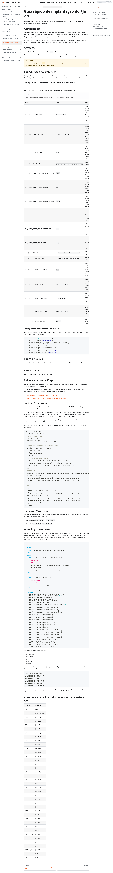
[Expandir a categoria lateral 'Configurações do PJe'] (20, 55)
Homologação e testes (98, 33)
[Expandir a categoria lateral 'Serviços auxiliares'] (20, 49)
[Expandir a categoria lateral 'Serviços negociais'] (20, 47)
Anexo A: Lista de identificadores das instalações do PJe (101, 36)
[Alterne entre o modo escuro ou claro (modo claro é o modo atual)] (93, 2)
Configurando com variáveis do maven (101, 19)
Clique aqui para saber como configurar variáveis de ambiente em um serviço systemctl (50, 97)
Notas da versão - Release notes (11, 60)
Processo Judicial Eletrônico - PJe (11, 6)
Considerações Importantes (100, 28)
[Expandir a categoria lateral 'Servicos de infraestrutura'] (20, 52)
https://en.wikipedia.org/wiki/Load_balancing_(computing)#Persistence (46, 399)
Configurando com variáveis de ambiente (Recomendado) (101, 15)
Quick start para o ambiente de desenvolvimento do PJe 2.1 (11, 34)
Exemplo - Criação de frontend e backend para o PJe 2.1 (11, 39)
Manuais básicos (6, 9)
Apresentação (96, 7)
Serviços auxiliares (7, 49)
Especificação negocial (8, 19)
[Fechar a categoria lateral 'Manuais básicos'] (20, 9)
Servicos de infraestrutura (9, 52)
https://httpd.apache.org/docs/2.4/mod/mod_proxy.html (42, 395)
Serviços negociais (7, 47)
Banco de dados (96, 22)
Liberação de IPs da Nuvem (100, 31)
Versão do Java (96, 24)
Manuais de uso (6, 58)
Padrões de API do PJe (8, 21)
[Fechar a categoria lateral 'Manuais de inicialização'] (20, 27)
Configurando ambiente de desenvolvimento (10, 30)
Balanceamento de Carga (98, 26)
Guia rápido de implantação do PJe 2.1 (11, 43)
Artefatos (95, 10)
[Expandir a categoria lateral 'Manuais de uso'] (20, 57)
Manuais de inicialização (9, 27)
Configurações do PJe (8, 55)
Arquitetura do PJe (7, 12)
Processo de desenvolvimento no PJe (11, 15)
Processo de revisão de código (11, 24)
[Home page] (25, 7)
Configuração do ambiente (99, 12)
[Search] (104, 2)
